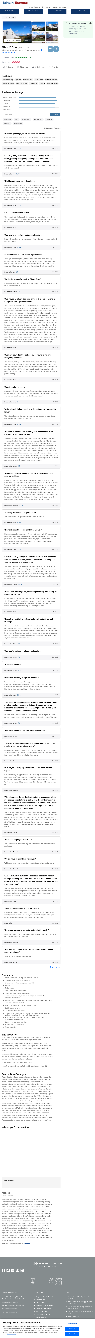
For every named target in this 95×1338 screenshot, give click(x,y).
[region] (47, 1328)
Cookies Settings (72, 1323)
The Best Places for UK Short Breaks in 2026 (80, 1312)
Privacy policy (40, 1300)
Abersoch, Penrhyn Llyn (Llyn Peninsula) (22, 51)
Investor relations (41, 1317)
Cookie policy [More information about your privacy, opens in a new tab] (11, 1334)
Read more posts (73, 1316)
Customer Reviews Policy (44, 1308)
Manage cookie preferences (45, 1305)
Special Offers (33, 10)
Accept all (72, 1334)
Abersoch (27, 1243)
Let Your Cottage (57, 10)
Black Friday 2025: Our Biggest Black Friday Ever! (80, 1303)
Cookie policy (40, 1302)
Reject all (72, 1329)
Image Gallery (12, 40)
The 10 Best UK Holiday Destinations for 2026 (79, 1298)
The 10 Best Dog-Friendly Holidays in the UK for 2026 (80, 1308)
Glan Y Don (9, 47)
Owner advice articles (43, 1314)
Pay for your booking (42, 1311)
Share (56, 49)
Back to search (10, 17)
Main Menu (9, 10)
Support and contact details (44, 1297)
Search (54, 115)
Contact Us (81, 10)
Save (50, 49)
